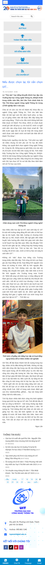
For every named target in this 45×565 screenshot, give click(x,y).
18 (27, 479)
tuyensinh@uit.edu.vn (17, 534)
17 (22, 479)
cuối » (36, 482)
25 (22, 482)
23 (12, 482)
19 (32, 479)
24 (17, 482)
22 (8, 482)
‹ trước (14, 479)
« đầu (7, 479)
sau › (29, 482)
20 (36, 479)
